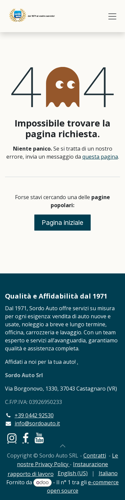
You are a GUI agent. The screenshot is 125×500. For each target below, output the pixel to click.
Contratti (94, 455)
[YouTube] (39, 438)
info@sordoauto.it (37, 423)
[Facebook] (25, 438)
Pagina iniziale (62, 223)
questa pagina (100, 156)
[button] (63, 446)
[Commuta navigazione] (112, 16)
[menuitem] (73, 473)
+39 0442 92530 (34, 415)
